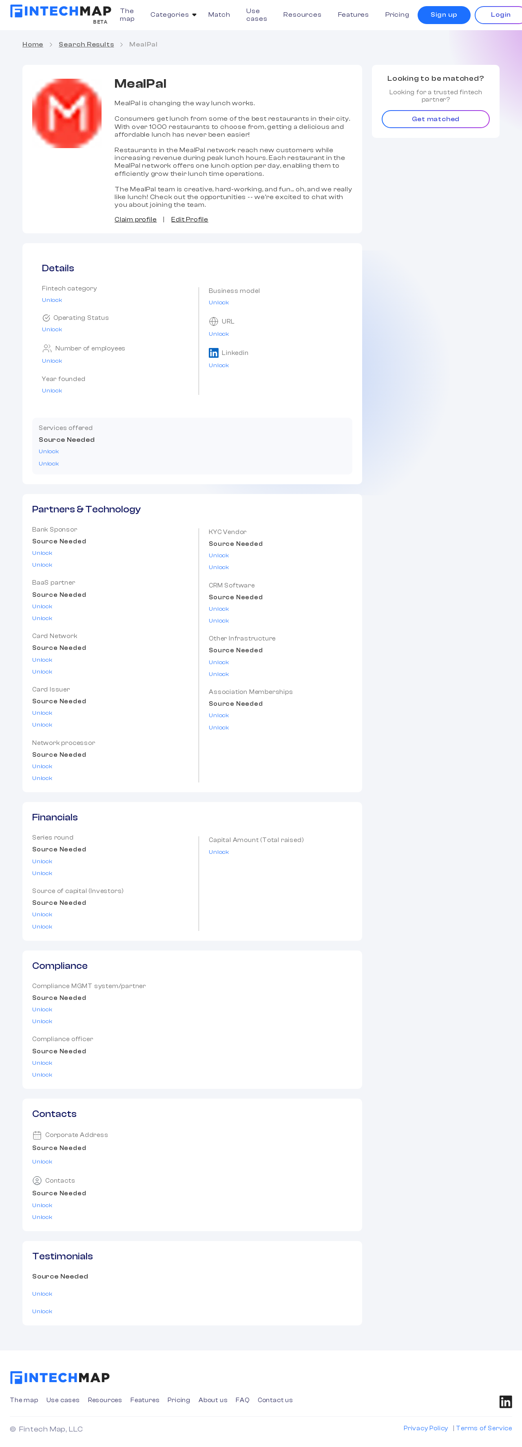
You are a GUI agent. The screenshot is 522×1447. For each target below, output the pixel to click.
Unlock (52, 300)
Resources (302, 14)
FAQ (242, 1400)
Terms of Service (484, 1428)
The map (127, 14)
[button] (171, 15)
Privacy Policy (426, 1428)
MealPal (143, 44)
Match (219, 14)
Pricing (397, 14)
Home (32, 44)
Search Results (86, 44)
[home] (61, 11)
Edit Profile (189, 219)
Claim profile (136, 219)
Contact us (275, 1400)
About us (213, 1400)
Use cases (256, 14)
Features (353, 14)
